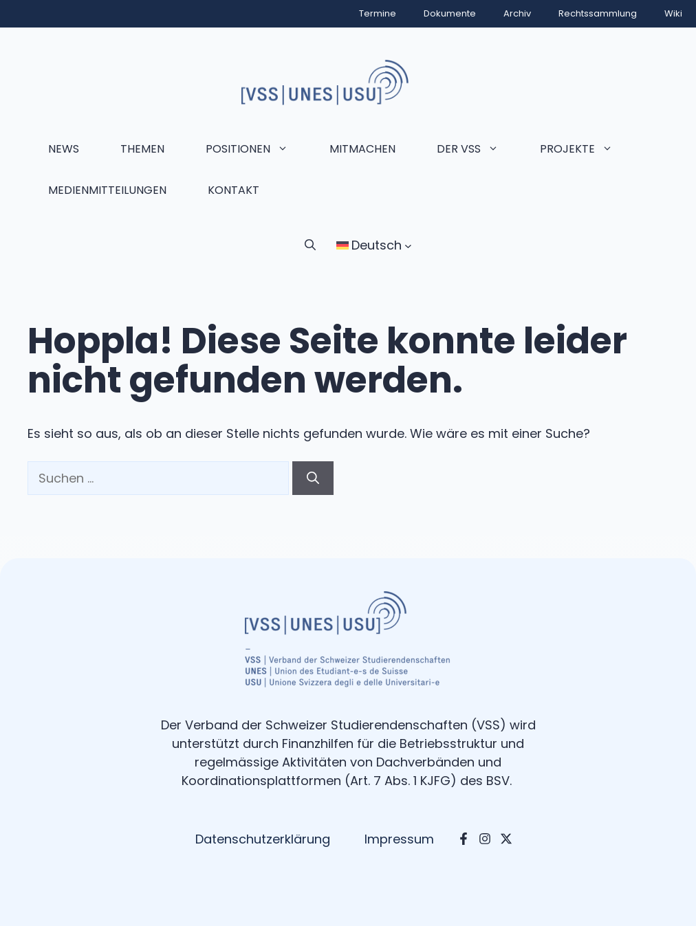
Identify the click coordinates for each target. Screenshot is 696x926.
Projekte (586, 149)
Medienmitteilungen (107, 190)
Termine (377, 13)
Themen (142, 149)
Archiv (517, 13)
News (63, 149)
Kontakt (233, 190)
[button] (310, 245)
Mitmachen (362, 149)
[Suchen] (313, 478)
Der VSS (478, 149)
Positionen (257, 149)
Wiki (673, 13)
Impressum (399, 839)
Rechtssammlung (597, 13)
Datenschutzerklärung (262, 839)
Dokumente (450, 13)
